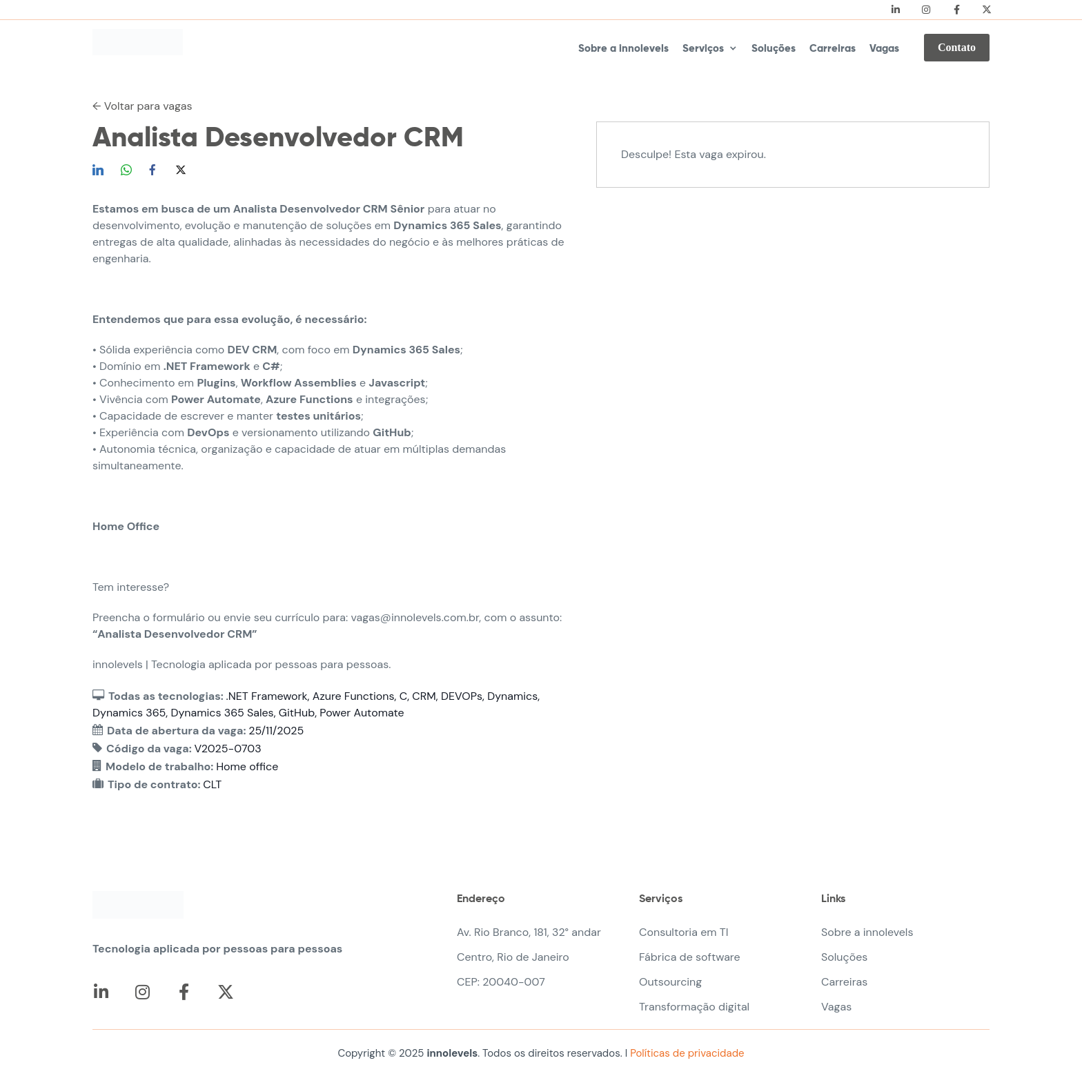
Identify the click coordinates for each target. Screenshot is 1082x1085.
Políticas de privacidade (685, 1053)
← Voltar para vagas (142, 106)
